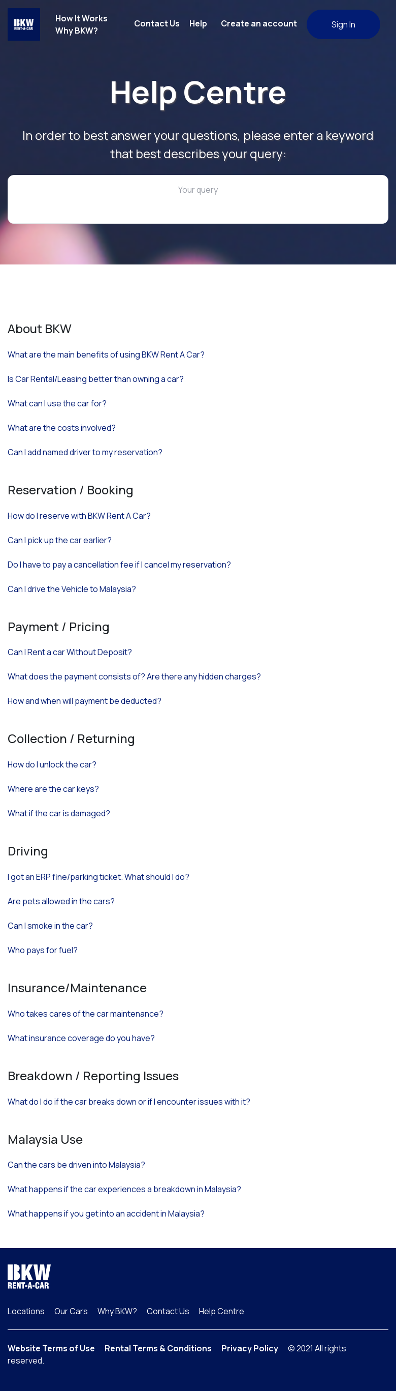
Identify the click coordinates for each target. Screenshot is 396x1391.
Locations (26, 1311)
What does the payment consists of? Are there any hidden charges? (134, 676)
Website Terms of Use (51, 1348)
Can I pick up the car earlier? (60, 540)
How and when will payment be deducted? (84, 700)
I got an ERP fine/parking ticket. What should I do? (98, 876)
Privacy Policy (249, 1348)
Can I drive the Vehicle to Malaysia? (72, 589)
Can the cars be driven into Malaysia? (76, 1164)
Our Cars (71, 1311)
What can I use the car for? (57, 403)
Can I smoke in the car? (50, 925)
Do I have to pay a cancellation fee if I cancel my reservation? (119, 564)
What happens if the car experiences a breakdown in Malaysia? (124, 1189)
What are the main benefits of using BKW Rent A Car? (106, 354)
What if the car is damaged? (59, 813)
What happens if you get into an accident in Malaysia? (106, 1213)
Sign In (343, 24)
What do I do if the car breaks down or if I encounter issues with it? (129, 1101)
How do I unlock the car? (52, 764)
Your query (198, 189)
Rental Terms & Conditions (158, 1348)
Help (198, 23)
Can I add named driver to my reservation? (85, 452)
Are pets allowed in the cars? (61, 901)
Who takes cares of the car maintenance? (85, 1013)
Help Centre (221, 1311)
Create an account (259, 23)
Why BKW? (76, 30)
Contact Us (157, 23)
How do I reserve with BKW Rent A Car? (79, 515)
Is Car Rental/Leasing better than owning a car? (96, 378)
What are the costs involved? (62, 427)
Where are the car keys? (53, 788)
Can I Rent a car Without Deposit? (70, 652)
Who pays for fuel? (43, 950)
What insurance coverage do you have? (81, 1038)
